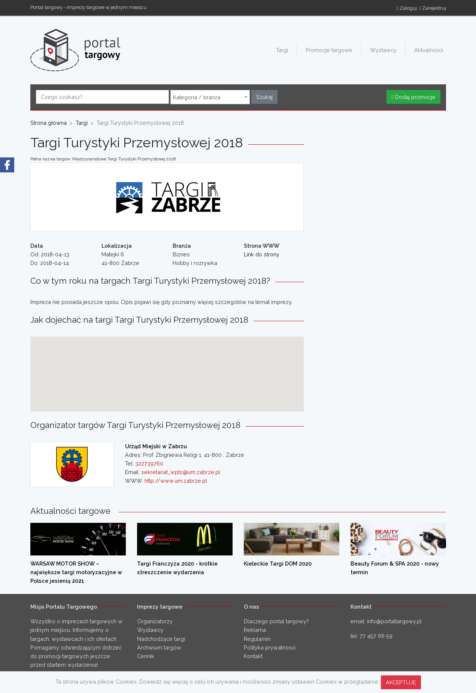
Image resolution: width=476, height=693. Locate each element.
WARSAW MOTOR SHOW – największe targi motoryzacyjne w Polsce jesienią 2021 (76, 572)
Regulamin (257, 639)
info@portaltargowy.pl (394, 621)
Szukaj (264, 97)
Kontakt (253, 656)
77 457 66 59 (376, 636)
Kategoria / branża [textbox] (196, 97)
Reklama (255, 630)
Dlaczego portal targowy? (276, 621)
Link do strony (261, 254)
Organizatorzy (155, 621)
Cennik (145, 656)
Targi (282, 50)
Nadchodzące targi (161, 639)
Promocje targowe (329, 50)
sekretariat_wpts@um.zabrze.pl (180, 472)
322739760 (149, 463)
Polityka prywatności (269, 647)
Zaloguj (407, 8)
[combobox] (210, 97)
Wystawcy (383, 50)
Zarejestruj (432, 8)
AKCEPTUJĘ (401, 682)
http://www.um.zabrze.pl (176, 480)
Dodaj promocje (413, 97)
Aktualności (428, 50)
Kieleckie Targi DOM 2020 (278, 563)
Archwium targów (159, 647)
